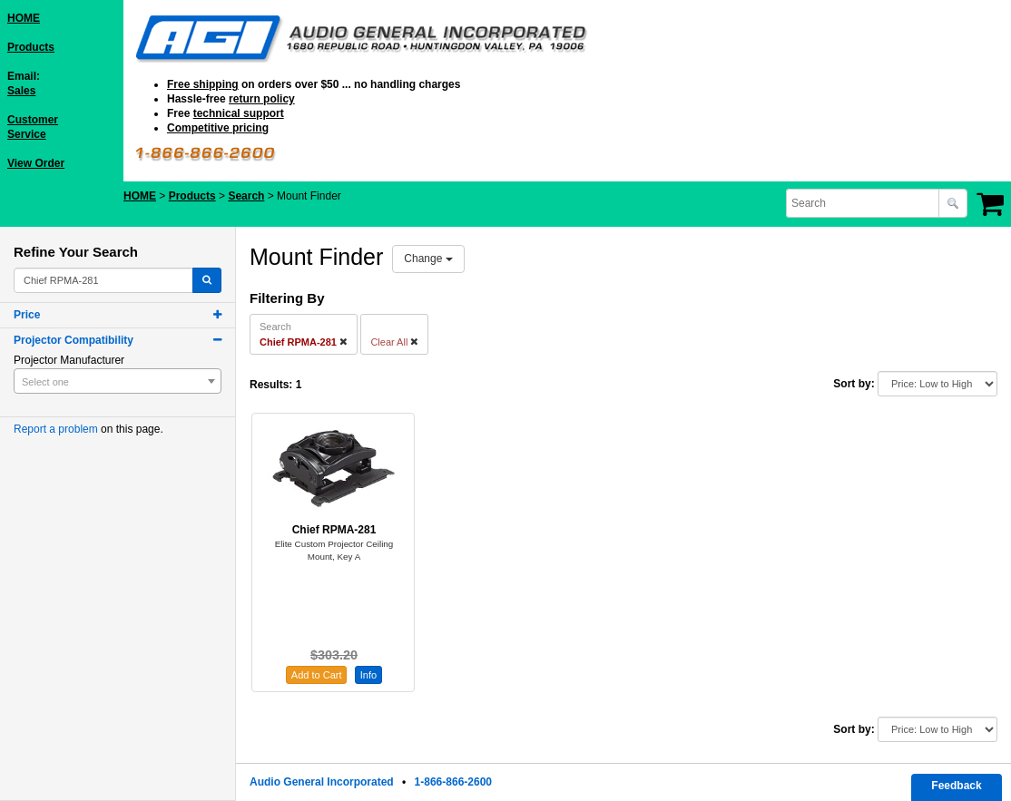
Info (368, 674)
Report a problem (56, 429)
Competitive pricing (218, 128)
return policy (262, 99)
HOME (23, 18)
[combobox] (864, 203)
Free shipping (203, 84)
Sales (21, 90)
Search (246, 196)
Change (428, 258)
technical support (238, 113)
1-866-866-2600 (453, 782)
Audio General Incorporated (322, 782)
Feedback (956, 785)
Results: (271, 384)
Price (27, 314)
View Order (35, 163)
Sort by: (853, 383)
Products (30, 47)
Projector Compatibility (73, 340)
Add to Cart (316, 674)
